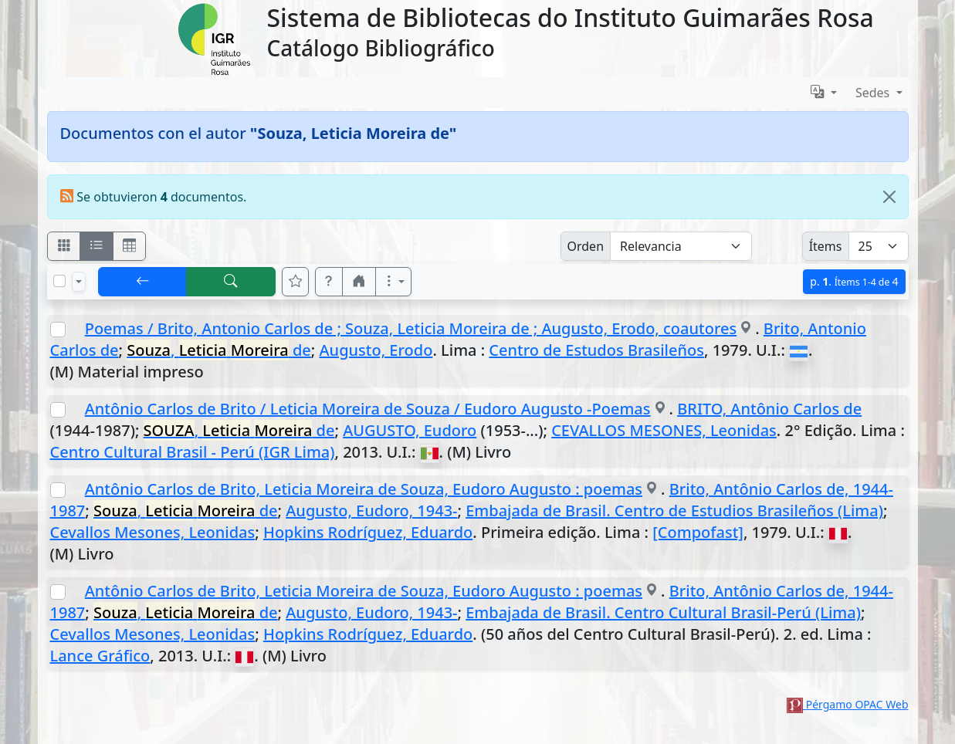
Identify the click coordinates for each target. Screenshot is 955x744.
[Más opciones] (393, 281)
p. (854, 281)
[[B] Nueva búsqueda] (231, 281)
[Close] (889, 196)
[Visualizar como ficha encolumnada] (96, 246)
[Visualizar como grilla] (130, 246)
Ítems (825, 246)
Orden (585, 246)
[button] (329, 281)
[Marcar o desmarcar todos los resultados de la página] (59, 281)
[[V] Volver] (143, 281)
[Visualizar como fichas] (64, 246)
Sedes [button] (874, 92)
